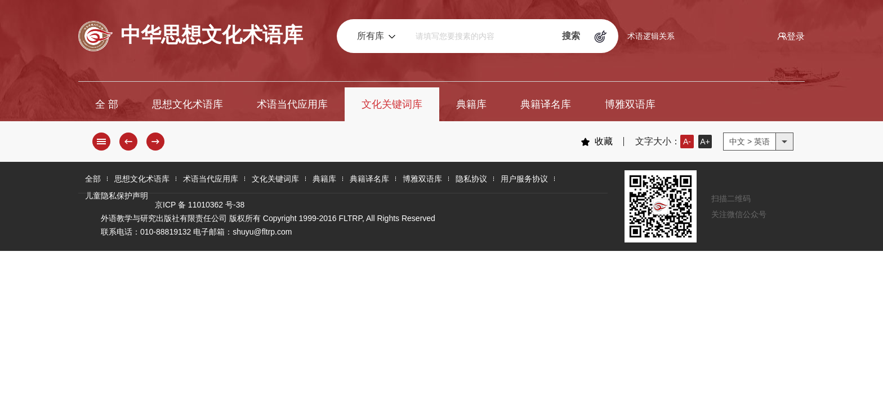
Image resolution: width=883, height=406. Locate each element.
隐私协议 (471, 178)
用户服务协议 (524, 178)
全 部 (106, 104)
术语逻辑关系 (651, 36)
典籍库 (471, 104)
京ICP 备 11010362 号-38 (199, 204)
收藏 (597, 141)
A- (687, 141)
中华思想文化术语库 (190, 36)
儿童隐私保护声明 (116, 195)
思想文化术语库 (187, 104)
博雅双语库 (630, 104)
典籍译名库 (545, 104)
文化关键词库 (392, 104)
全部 (93, 178)
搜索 (571, 36)
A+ (705, 141)
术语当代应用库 (292, 104)
